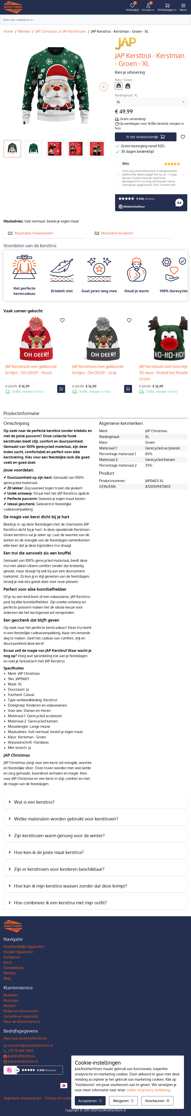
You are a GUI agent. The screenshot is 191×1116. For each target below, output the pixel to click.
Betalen (10, 1005)
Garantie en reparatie (21, 1016)
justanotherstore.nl (21, 1061)
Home (8, 31)
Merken (24, 31)
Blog (7, 978)
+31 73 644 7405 (18, 1050)
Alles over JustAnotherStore (25, 1038)
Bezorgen (11, 1000)
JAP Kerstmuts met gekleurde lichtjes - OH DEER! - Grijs (98, 369)
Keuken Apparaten (18, 952)
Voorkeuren (157, 1100)
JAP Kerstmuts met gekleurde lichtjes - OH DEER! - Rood (31, 369)
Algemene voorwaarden (23, 1098)
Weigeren (123, 1100)
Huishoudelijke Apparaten (24, 946)
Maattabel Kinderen (114, 233)
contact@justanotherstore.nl (28, 1045)
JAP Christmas (46, 31)
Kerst (8, 962)
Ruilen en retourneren (21, 1011)
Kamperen (12, 957)
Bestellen (11, 995)
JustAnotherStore (19, 1056)
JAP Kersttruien (74, 31)
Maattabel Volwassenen (30, 233)
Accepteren (90, 1100)
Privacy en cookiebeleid (64, 1098)
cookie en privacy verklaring (148, 1090)
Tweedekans (14, 967)
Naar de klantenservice (22, 1021)
